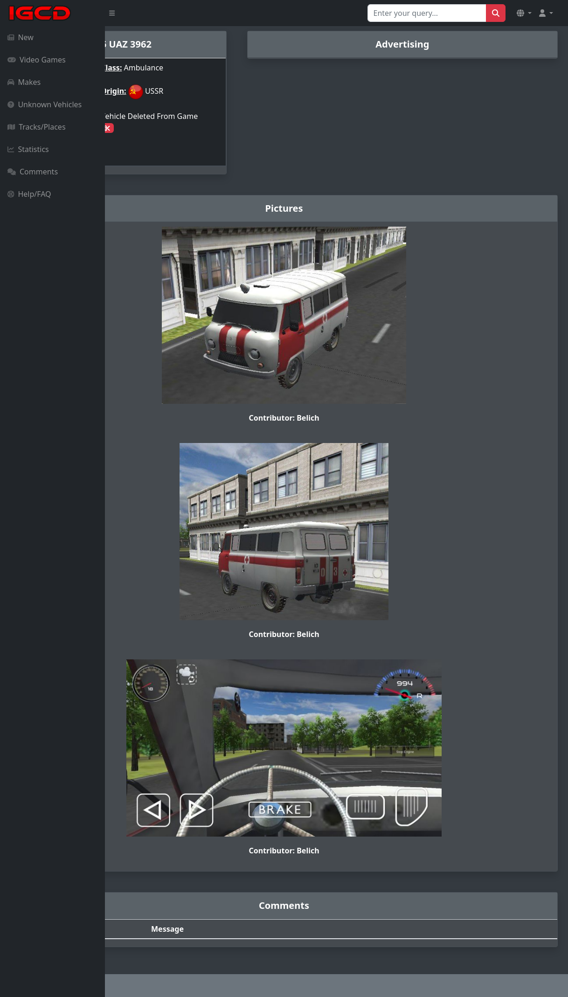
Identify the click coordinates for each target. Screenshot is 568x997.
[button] (524, 13)
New (20, 37)
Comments (32, 171)
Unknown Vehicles (44, 104)
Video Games (36, 60)
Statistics (28, 149)
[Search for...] (426, 13)
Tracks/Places (36, 127)
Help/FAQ (29, 194)
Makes (24, 82)
